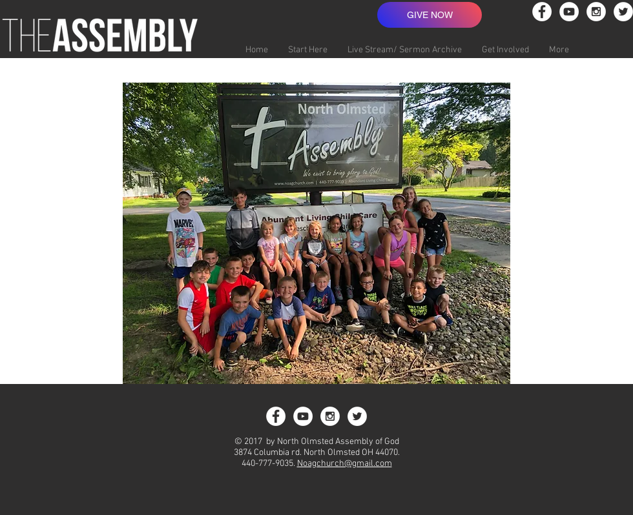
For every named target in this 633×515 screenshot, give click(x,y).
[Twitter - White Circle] (623, 11)
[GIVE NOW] (429, 15)
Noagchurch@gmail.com (344, 463)
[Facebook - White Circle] (542, 11)
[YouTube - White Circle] (569, 11)
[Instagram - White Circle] (596, 11)
